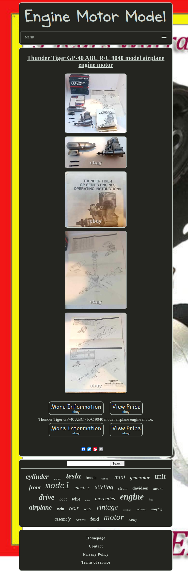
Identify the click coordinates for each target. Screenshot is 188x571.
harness (80, 520)
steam (123, 488)
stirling (104, 486)
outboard (141, 509)
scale (87, 509)
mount (157, 488)
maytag (156, 509)
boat (63, 499)
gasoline (127, 510)
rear (74, 508)
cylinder (37, 476)
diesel (105, 478)
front (34, 487)
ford (94, 519)
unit (159, 476)
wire (76, 498)
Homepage (95, 538)
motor (114, 517)
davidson (140, 488)
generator (140, 477)
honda (91, 477)
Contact (96, 546)
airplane (40, 507)
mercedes (105, 498)
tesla (73, 475)
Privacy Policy (95, 554)
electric (82, 487)
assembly (63, 519)
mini (119, 477)
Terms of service (95, 562)
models (57, 479)
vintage (107, 507)
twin (60, 509)
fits (151, 499)
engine (132, 496)
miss (87, 500)
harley (133, 520)
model (58, 486)
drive (47, 497)
